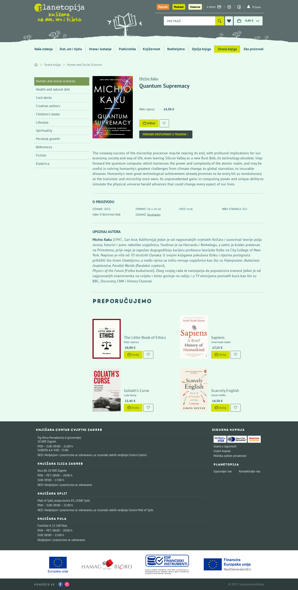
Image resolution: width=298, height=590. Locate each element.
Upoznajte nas (223, 471)
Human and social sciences (55, 81)
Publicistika (127, 49)
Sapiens (217, 337)
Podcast (179, 7)
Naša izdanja (43, 49)
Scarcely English (225, 390)
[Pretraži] (219, 20)
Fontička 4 (44, 525)
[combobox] (189, 20)
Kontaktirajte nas (249, 471)
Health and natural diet (53, 89)
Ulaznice (195, 7)
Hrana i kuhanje (100, 49)
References (44, 147)
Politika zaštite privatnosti (230, 456)
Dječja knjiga (201, 49)
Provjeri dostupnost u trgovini (166, 134)
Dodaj (149, 123)
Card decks (44, 97)
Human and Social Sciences (84, 65)
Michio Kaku (148, 78)
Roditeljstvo (176, 49)
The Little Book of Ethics (145, 337)
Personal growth (48, 139)
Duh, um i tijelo (71, 49)
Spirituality (44, 130)
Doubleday (154, 214)
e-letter (214, 7)
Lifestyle (42, 122)
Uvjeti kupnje (222, 451)
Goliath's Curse (136, 390)
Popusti (163, 7)
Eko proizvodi (254, 49)
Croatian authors (48, 106)
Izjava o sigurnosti (225, 446)
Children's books (48, 114)
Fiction (41, 155)
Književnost (151, 49)
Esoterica (42, 163)
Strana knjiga (227, 49)
